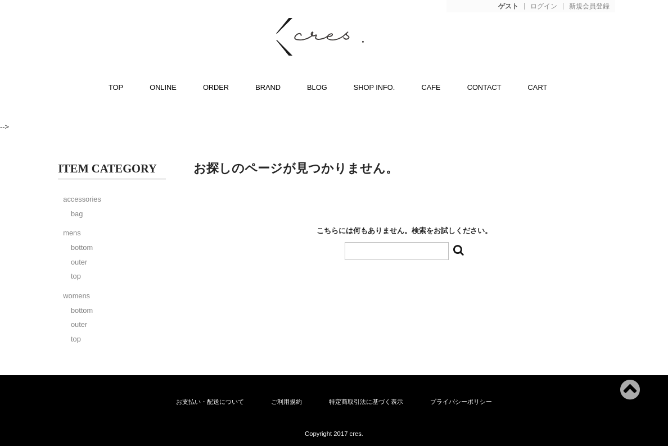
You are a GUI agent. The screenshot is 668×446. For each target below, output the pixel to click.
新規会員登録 (589, 6)
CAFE (430, 87)
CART (538, 87)
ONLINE (163, 87)
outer (79, 262)
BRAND (268, 87)
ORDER (216, 87)
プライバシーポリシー (461, 401)
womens (76, 296)
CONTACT (484, 87)
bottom (82, 247)
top (76, 276)
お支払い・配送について (210, 401)
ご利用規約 (286, 401)
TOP (116, 87)
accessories (82, 199)
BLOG (317, 87)
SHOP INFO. (374, 87)
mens (71, 233)
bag (77, 214)
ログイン (543, 6)
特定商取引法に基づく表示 (366, 401)
